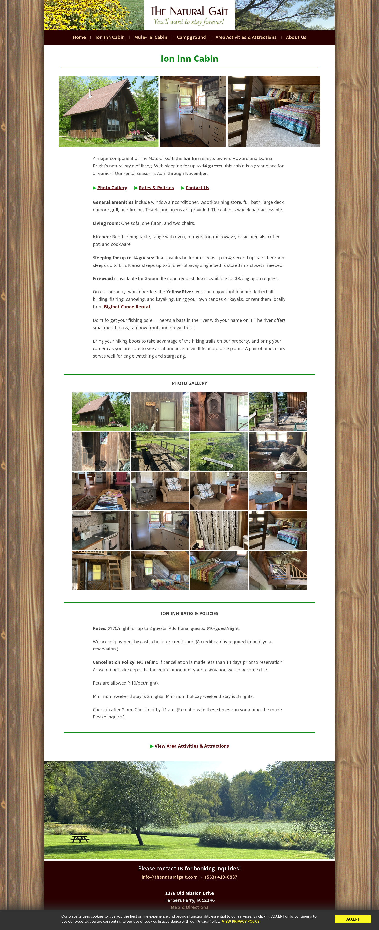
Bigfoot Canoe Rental (127, 307)
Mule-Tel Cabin (150, 37)
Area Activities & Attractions (246, 37)
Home (79, 37)
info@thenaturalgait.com (169, 877)
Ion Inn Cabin (109, 37)
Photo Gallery (112, 187)
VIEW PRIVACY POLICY (241, 922)
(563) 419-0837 (221, 877)
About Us (296, 37)
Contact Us (197, 187)
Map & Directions (189, 907)
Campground (191, 37)
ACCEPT (352, 920)
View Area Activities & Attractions (192, 746)
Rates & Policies (156, 187)
